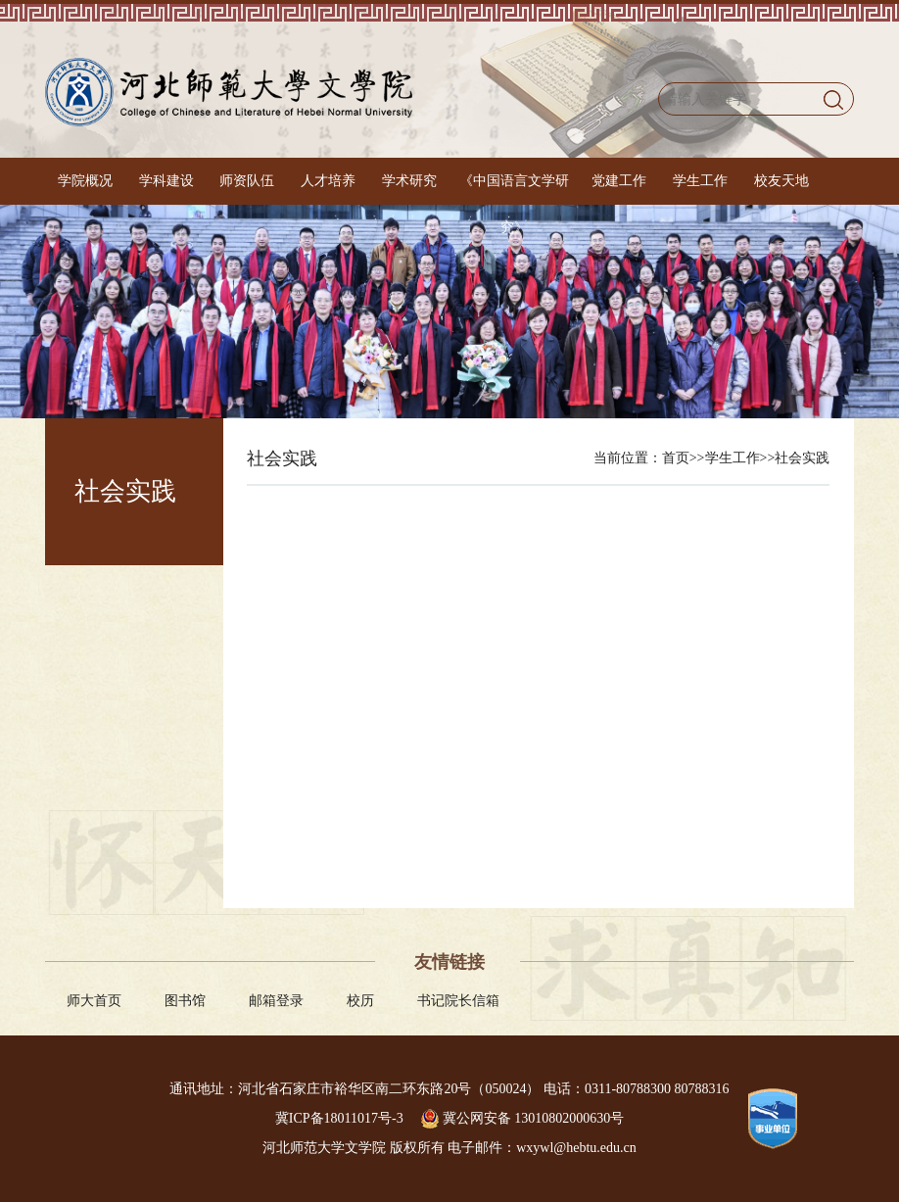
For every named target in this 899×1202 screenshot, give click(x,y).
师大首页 (94, 1000)
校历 (360, 1000)
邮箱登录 (276, 1000)
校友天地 (781, 180)
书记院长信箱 (458, 1000)
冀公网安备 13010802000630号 (522, 1118)
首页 (675, 458)
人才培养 (328, 180)
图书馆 (185, 1000)
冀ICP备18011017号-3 (340, 1118)
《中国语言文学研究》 (514, 204)
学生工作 (700, 180)
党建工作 (618, 180)
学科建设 (166, 180)
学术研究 (409, 180)
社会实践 (802, 458)
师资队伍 (246, 180)
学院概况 (85, 180)
